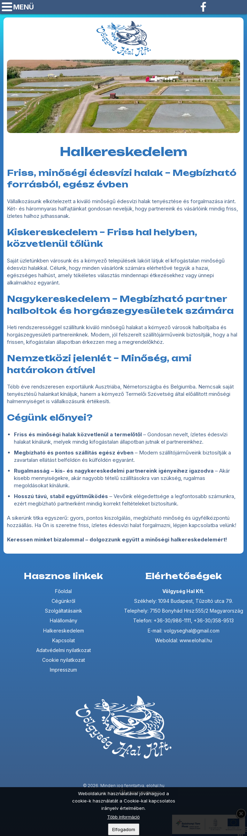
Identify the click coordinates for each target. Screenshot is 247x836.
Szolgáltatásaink (63, 611)
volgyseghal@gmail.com (238, 7)
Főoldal (63, 591)
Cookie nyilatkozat (63, 660)
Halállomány (63, 620)
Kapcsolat (63, 640)
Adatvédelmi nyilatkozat (63, 650)
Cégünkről (63, 601)
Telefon (221, 7)
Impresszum (63, 670)
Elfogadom (123, 830)
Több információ (123, 817)
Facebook (203, 7)
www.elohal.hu (195, 640)
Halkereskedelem (63, 631)
